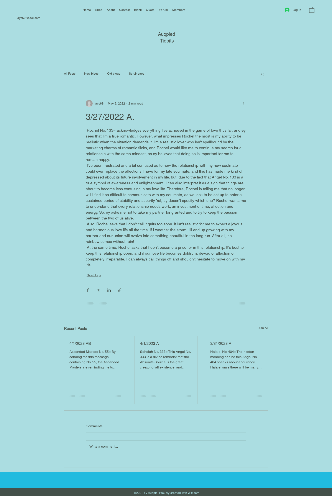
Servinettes (136, 73)
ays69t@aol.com (28, 18)
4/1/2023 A (149, 343)
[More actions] (243, 103)
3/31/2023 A (220, 343)
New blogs (91, 73)
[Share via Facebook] (88, 290)
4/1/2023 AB (80, 343)
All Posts (70, 73)
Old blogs (113, 73)
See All (263, 327)
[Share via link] (120, 290)
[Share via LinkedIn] (109, 290)
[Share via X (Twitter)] (98, 290)
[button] (311, 10)
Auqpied (166, 34)
